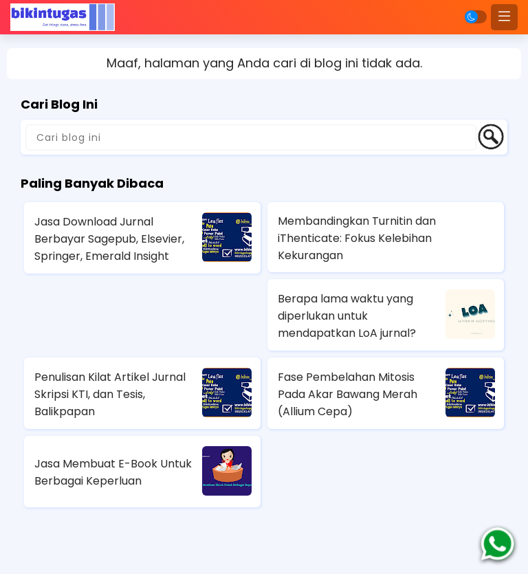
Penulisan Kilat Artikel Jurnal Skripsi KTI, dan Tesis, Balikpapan (110, 394)
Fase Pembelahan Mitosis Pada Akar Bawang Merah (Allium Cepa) (347, 394)
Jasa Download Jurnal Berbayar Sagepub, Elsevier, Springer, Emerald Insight (109, 239)
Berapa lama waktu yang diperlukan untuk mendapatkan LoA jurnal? (347, 316)
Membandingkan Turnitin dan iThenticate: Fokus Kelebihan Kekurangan (357, 238)
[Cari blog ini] (250, 137)
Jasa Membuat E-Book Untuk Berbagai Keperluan (113, 472)
